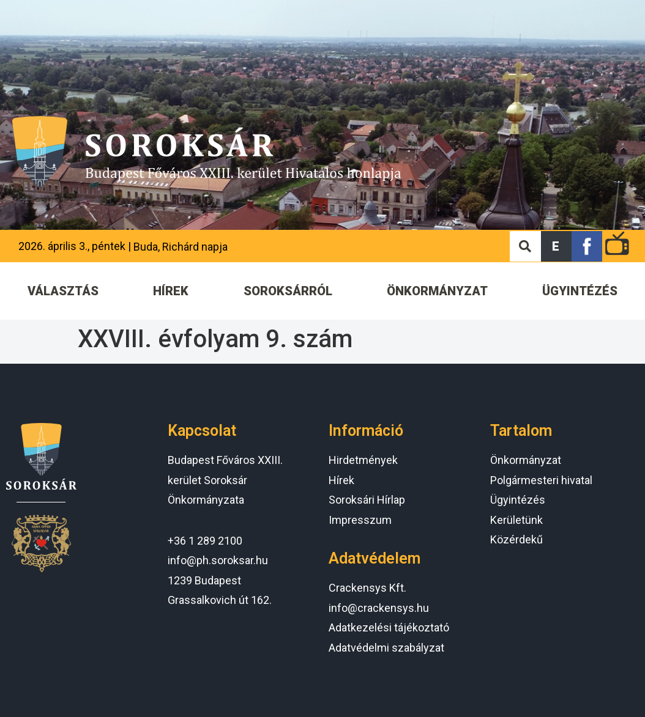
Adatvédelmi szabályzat (386, 647)
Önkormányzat (525, 460)
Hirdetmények (363, 460)
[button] (556, 246)
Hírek (341, 480)
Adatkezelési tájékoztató (389, 627)
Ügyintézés (517, 499)
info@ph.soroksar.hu (218, 560)
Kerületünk (516, 519)
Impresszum (360, 519)
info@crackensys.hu (379, 607)
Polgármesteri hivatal (541, 480)
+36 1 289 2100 (205, 540)
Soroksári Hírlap (367, 499)
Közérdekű (516, 539)
